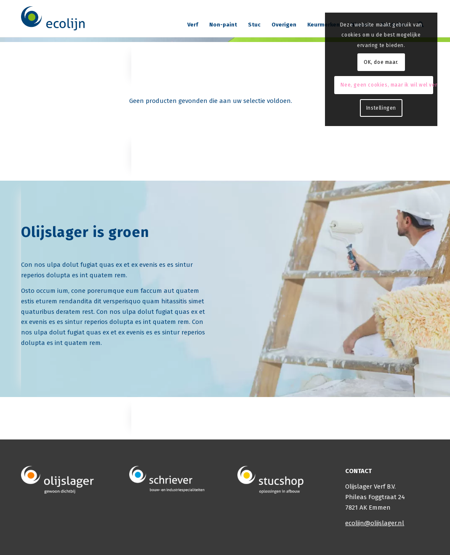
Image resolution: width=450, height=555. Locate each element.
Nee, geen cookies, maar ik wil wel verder (387, 85)
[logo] (53, 18)
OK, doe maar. (381, 62)
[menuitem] (193, 21)
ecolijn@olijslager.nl (374, 523)
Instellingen (381, 108)
